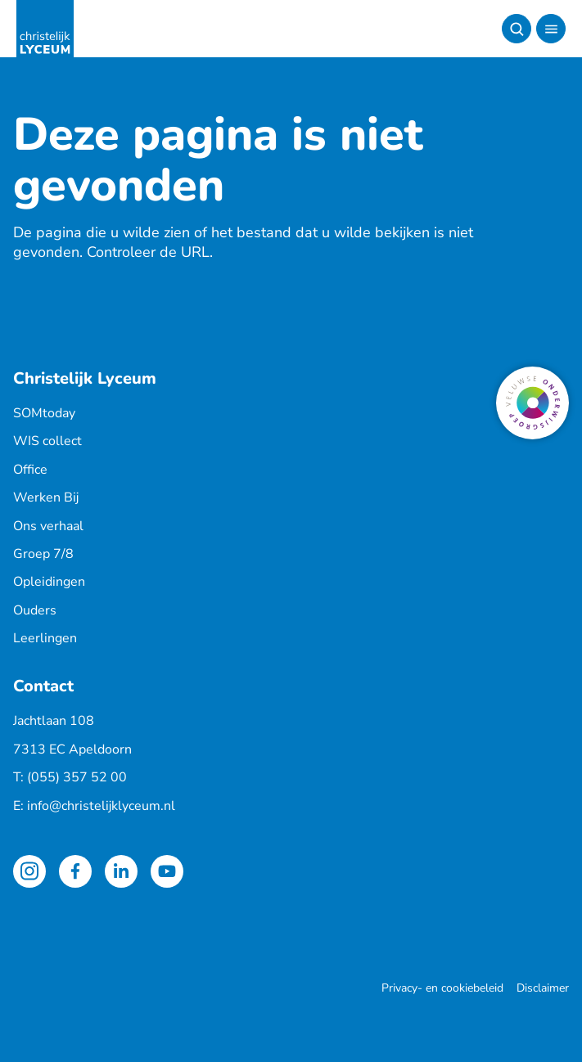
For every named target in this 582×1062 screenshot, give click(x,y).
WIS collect (47, 441)
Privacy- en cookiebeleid (442, 988)
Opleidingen (49, 582)
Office (30, 470)
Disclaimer (543, 988)
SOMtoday (44, 413)
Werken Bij (46, 497)
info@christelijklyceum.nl (101, 806)
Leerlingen (45, 638)
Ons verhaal (48, 526)
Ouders (34, 610)
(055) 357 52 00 (77, 777)
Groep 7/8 (43, 554)
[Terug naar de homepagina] (45, 28)
